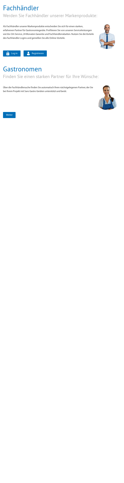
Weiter (9, 115)
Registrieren (38, 53)
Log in (14, 53)
